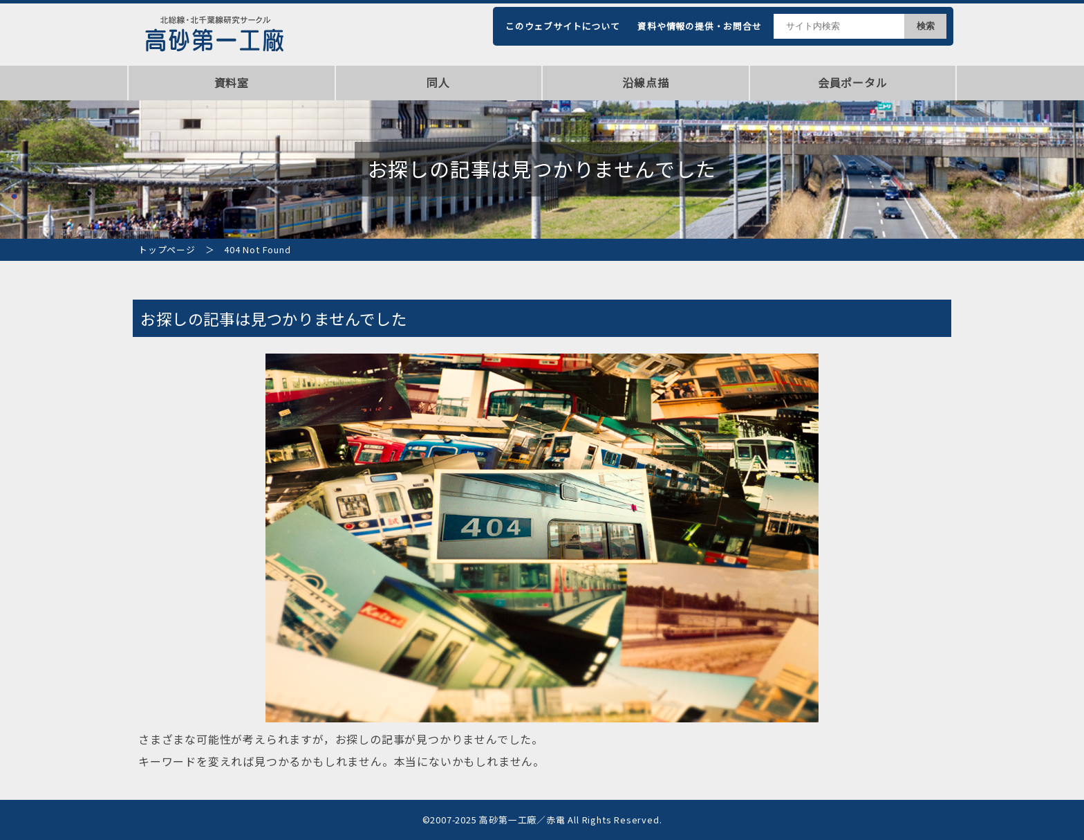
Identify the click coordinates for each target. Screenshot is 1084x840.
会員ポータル (853, 82)
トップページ (167, 249)
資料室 (231, 82)
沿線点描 (645, 82)
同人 (438, 82)
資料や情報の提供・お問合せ (699, 26)
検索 (926, 26)
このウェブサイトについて (562, 26)
